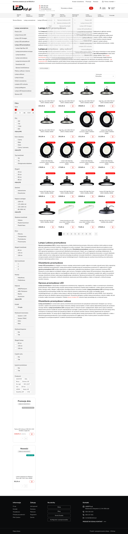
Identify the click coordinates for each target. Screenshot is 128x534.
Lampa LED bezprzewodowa (23, 91)
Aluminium (21, 296)
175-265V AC (22, 204)
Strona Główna (17, 20)
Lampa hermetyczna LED (23, 61)
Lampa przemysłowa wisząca (24, 51)
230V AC (20, 202)
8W (19, 129)
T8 (18, 158)
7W (19, 124)
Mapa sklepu (16, 531)
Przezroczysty (22, 242)
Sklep (59, 507)
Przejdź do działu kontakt (92, 521)
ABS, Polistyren (22, 291)
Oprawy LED (18, 94)
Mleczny (20, 234)
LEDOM (18, 389)
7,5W (19, 126)
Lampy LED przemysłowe (45, 20)
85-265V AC (22, 209)
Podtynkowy (21, 280)
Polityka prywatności (19, 515)
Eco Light (18, 384)
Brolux (17, 381)
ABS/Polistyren (22, 289)
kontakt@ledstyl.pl (46, 9)
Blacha (20, 294)
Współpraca (16, 512)
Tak (19, 335)
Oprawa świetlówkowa (22, 68)
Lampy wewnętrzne (29, 20)
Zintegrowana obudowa (25, 163)
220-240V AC (22, 207)
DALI (19, 321)
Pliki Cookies (16, 517)
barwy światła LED (73, 297)
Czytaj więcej (44, 68)
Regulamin (33, 515)
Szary (19, 145)
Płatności (33, 512)
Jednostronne (22, 190)
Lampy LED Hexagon (21, 38)
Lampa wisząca (19, 77)
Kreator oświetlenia (78, 2)
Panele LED (18, 32)
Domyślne (99, 76)
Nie (19, 332)
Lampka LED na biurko (21, 84)
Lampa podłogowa (20, 87)
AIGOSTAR (19, 379)
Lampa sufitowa (19, 74)
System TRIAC (22, 318)
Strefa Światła (59, 515)
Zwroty (32, 517)
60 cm (20, 177)
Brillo (26, 379)
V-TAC (28, 392)
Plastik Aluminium (23, 223)
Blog (59, 511)
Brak (19, 323)
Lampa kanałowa (20, 55)
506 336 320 (44, 6)
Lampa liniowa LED (20, 35)
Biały (19, 142)
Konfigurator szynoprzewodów (59, 520)
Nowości (95, 2)
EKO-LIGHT (27, 384)
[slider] (16, 110)
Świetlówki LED (20, 64)
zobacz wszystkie (24, 404)
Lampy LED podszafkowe (22, 41)
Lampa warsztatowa (21, 58)
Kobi (17, 386)
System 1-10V (22, 316)
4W (19, 121)
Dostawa (32, 509)
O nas (14, 506)
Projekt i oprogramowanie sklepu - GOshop (102, 531)
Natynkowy (21, 278)
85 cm (20, 180)
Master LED (26, 389)
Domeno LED (25, 381)
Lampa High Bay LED (22, 48)
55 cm (20, 174)
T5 (18, 161)
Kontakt (15, 509)
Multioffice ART (20, 392)
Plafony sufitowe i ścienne (22, 71)
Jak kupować (33, 506)
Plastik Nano (21, 225)
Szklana (20, 220)
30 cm (20, 172)
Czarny (20, 140)
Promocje (88, 2)
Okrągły (20, 307)
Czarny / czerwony (23, 147)
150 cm (20, 255)
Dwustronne (21, 193)
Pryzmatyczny (22, 239)
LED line (23, 386)
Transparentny (22, 236)
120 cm (20, 253)
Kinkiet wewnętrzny (20, 81)
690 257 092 (44, 7)
